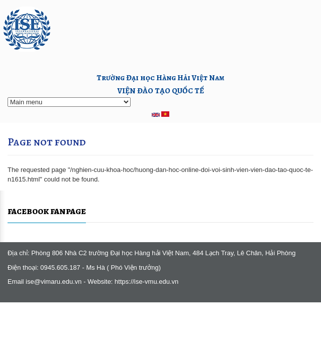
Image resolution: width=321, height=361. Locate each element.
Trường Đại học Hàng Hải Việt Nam (160, 77)
